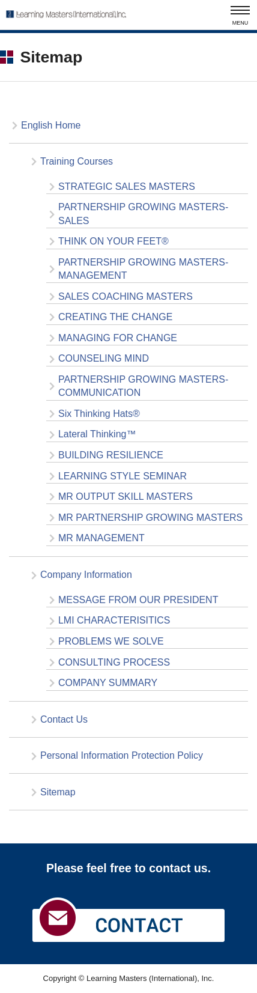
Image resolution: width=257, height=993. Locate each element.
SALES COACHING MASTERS (125, 296)
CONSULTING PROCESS (114, 662)
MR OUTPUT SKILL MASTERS (125, 496)
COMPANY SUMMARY (107, 683)
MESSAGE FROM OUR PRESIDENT (138, 600)
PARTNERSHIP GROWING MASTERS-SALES (143, 213)
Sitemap (58, 792)
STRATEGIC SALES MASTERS (126, 186)
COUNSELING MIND (103, 358)
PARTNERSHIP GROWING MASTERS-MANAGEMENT (143, 269)
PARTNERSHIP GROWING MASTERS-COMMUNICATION (143, 386)
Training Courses (76, 161)
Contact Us (64, 719)
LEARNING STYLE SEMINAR (122, 476)
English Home (51, 125)
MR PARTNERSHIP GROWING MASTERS (150, 517)
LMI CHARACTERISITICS (114, 620)
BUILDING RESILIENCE (110, 455)
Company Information (86, 574)
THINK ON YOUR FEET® (113, 241)
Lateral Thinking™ (97, 434)
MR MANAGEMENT (101, 538)
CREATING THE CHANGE (115, 317)
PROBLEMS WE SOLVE (111, 641)
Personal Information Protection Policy (121, 755)
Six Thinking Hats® (99, 413)
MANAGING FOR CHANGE (117, 338)
